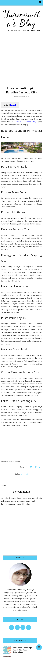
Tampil (13, 105)
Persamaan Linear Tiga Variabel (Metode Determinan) (22, 650)
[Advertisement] (21, 57)
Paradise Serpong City (26, 122)
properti (24, 474)
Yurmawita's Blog (21, 18)
